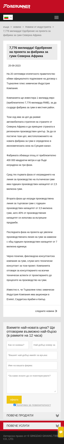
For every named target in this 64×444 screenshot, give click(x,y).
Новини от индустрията (38, 27)
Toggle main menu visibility (56, 16)
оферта (14, 399)
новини (17, 27)
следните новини (44, 311)
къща (6, 27)
